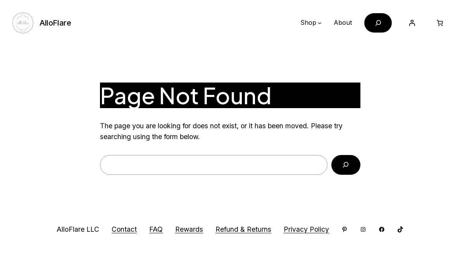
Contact (124, 229)
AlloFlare (55, 23)
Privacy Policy (306, 229)
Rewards (189, 229)
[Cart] (440, 23)
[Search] (345, 165)
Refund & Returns (243, 229)
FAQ (156, 229)
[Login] (412, 23)
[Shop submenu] (320, 23)
